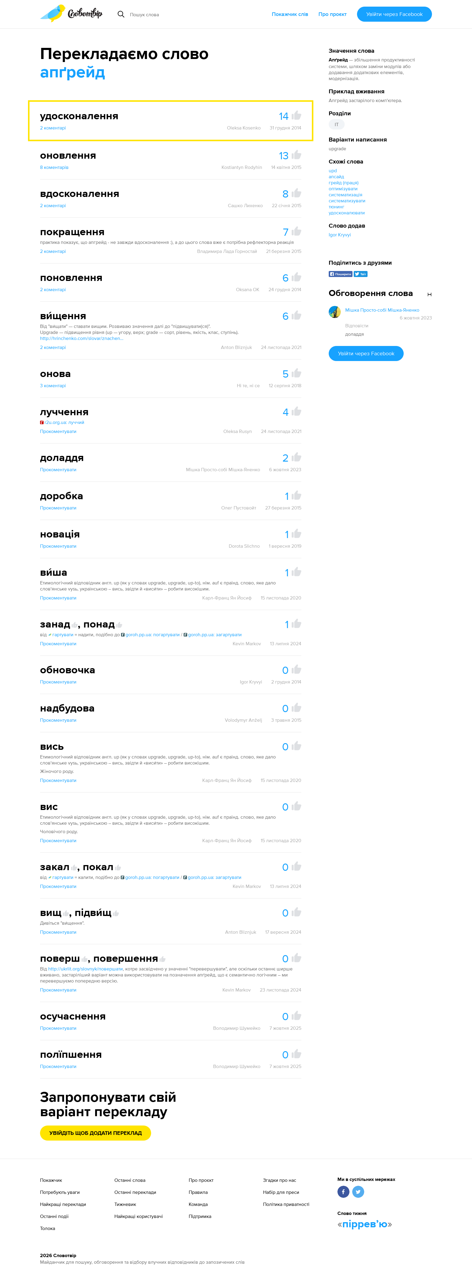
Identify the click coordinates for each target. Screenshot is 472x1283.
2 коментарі (53, 127)
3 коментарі (53, 385)
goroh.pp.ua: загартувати (213, 634)
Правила (198, 1192)
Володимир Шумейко (236, 1028)
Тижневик (125, 1204)
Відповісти (356, 325)
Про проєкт (332, 14)
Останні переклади (135, 1192)
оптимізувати (343, 188)
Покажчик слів (290, 14)
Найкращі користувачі (138, 1216)
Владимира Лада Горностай (227, 251)
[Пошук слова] (184, 14)
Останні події (54, 1216)
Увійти (394, 14)
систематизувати (347, 200)
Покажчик (51, 1180)
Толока (47, 1228)
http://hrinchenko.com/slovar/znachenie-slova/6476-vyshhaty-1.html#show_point (82, 338)
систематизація (345, 194)
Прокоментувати (58, 431)
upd (333, 170)
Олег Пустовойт (238, 507)
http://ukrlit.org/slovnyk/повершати (85, 968)
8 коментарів (54, 167)
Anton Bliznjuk (236, 347)
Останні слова (129, 1180)
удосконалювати (347, 212)
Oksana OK (247, 289)
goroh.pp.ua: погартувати (150, 634)
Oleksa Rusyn (237, 431)
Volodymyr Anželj (243, 720)
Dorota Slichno (244, 546)
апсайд (336, 176)
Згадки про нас (279, 1180)
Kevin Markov (247, 643)
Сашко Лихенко (245, 205)
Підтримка (200, 1216)
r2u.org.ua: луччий (62, 422)
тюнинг (336, 206)
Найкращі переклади (63, 1204)
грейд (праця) (344, 182)
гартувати (60, 634)
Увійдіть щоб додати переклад (95, 1133)
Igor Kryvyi (340, 234)
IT (337, 124)
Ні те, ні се (248, 385)
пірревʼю (364, 1224)
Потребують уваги (60, 1192)
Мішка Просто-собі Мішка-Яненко (223, 469)
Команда (198, 1204)
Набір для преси (281, 1192)
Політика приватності (286, 1204)
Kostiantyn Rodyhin (242, 167)
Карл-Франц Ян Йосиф (227, 597)
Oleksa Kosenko (244, 127)
